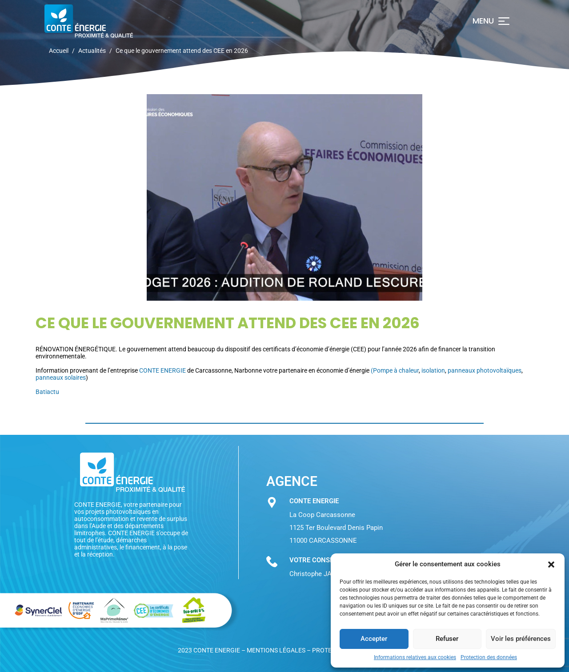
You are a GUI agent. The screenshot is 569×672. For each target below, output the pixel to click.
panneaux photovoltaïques (484, 370)
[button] (551, 564)
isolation (433, 370)
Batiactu (47, 391)
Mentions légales (276, 650)
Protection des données (489, 657)
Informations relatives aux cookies (415, 657)
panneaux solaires (61, 377)
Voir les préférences (521, 639)
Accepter (374, 639)
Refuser (447, 639)
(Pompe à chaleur (395, 370)
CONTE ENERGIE (162, 370)
